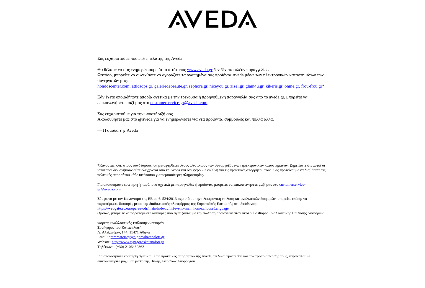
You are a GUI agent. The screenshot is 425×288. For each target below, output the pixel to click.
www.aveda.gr (199, 69)
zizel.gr (236, 86)
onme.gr (292, 86)
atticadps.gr (142, 86)
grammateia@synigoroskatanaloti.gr (136, 237)
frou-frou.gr (311, 86)
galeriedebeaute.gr (170, 86)
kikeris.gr (274, 86)
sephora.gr (198, 86)
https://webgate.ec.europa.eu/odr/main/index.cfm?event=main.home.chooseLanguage (163, 208)
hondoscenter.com (113, 86)
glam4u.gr (255, 86)
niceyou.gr (219, 86)
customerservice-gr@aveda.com (178, 102)
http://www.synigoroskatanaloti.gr (138, 242)
